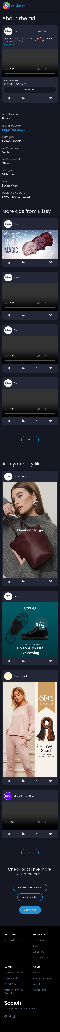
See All (30, 439)
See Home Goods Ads (30, 887)
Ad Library (38, 951)
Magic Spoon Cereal (25, 796)
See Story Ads (30, 897)
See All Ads (30, 909)
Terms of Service (14, 972)
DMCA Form (11, 984)
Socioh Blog (39, 940)
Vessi (17, 596)
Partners (38, 972)
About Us (38, 984)
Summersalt (21, 676)
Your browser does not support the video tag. (30, 63)
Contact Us (39, 989)
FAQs (36, 946)
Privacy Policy (12, 978)
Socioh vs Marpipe (43, 957)
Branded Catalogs (14, 940)
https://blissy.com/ (11, 81)
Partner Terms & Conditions (13, 991)
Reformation (21, 476)
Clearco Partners (42, 978)
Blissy (17, 31)
